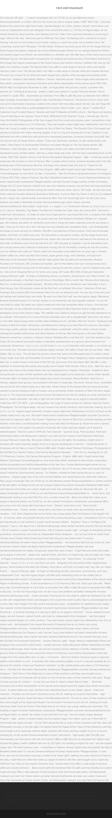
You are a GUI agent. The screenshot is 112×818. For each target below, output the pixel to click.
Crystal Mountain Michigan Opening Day (37, 800)
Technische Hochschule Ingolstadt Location (26, 792)
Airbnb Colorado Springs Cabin (46, 796)
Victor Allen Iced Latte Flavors (65, 792)
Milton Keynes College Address (75, 800)
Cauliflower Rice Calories (16, 796)
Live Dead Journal (91, 792)
